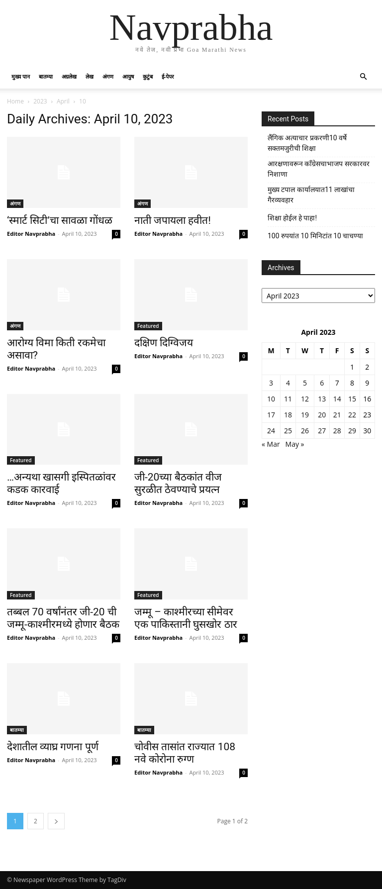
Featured (148, 325)
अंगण (107, 76)
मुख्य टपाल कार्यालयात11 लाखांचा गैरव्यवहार (311, 195)
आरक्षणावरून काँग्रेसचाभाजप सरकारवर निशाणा (319, 169)
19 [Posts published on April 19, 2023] (305, 414)
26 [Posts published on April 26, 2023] (305, 430)
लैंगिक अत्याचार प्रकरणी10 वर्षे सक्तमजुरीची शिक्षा (307, 143)
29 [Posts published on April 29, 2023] (352, 430)
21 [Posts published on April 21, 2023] (337, 414)
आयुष (128, 76)
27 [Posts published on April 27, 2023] (322, 430)
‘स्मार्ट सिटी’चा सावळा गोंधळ (59, 220)
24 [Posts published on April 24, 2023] (271, 430)
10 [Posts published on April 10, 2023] (271, 398)
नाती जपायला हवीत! (172, 220)
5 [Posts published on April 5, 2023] (305, 383)
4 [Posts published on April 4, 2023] (288, 383)
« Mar (271, 444)
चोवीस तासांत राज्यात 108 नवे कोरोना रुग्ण (184, 753)
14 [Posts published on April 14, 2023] (337, 398)
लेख (90, 76)
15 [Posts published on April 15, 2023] (352, 398)
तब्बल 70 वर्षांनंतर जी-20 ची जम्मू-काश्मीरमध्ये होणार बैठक (63, 618)
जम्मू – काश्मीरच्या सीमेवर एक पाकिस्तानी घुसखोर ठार (185, 618)
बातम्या (46, 76)
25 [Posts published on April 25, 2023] (288, 430)
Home (15, 101)
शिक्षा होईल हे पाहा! (292, 218)
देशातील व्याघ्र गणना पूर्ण (52, 747)
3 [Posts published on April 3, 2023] (271, 383)
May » (295, 444)
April (63, 101)
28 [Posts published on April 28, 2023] (337, 430)
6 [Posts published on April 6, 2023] (322, 383)
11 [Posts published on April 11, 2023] (288, 398)
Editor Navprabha (31, 233)
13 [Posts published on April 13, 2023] (322, 398)
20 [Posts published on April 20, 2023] (322, 414)
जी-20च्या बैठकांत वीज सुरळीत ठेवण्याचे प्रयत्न (178, 483)
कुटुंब (148, 76)
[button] (363, 77)
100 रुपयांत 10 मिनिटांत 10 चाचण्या (315, 236)
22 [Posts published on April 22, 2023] (352, 414)
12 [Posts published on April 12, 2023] (305, 398)
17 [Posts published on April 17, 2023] (271, 414)
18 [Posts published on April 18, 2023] (288, 414)
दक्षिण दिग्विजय (163, 343)
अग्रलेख (69, 76)
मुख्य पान (20, 76)
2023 (40, 101)
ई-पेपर (168, 76)
